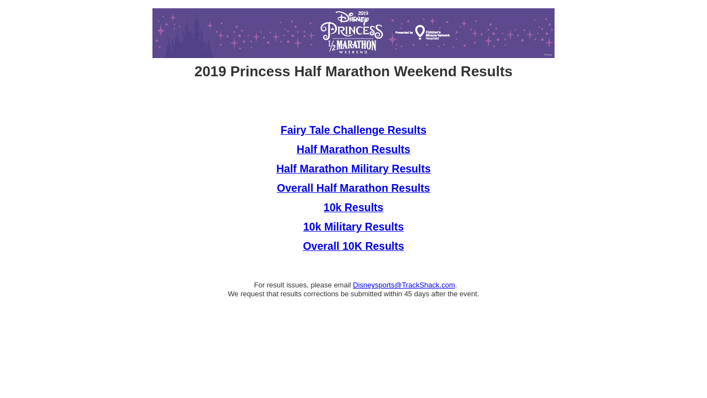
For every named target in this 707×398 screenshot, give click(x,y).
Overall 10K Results (353, 246)
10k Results (353, 207)
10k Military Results (353, 227)
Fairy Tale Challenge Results (353, 130)
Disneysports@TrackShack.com (404, 285)
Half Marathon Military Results (353, 169)
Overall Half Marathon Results (353, 188)
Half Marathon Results (353, 149)
